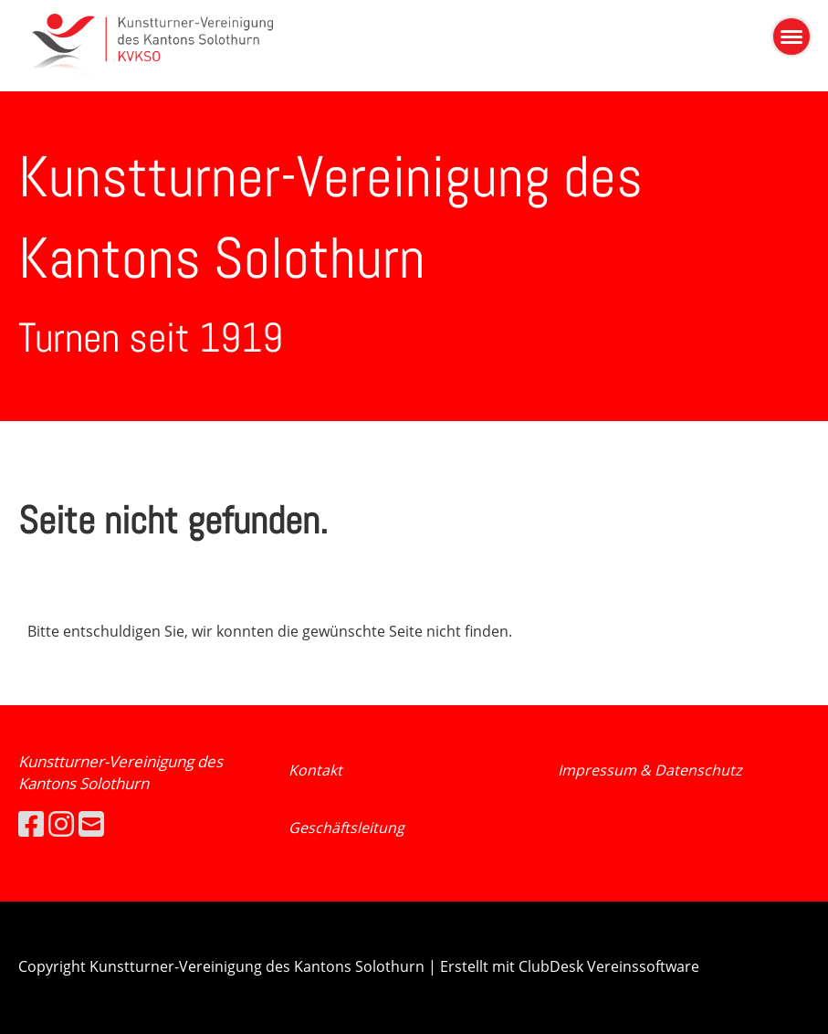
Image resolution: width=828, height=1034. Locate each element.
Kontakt (315, 770)
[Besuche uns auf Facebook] (31, 823)
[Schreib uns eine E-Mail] (91, 823)
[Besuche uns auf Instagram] (61, 823)
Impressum (599, 770)
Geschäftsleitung (346, 828)
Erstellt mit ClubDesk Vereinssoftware (569, 966)
